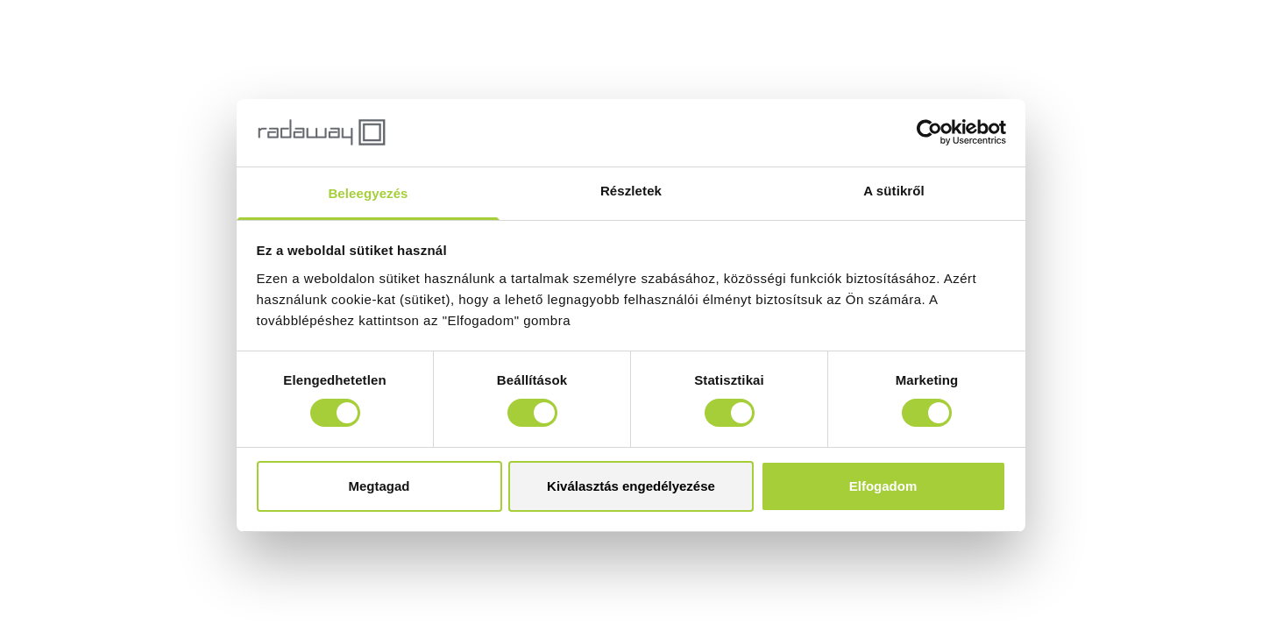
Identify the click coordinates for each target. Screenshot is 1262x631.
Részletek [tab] (631, 190)
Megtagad (378, 486)
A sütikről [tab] (894, 190)
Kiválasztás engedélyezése (631, 486)
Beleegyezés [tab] (368, 193)
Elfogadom (883, 486)
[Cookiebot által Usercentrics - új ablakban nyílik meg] (929, 132)
